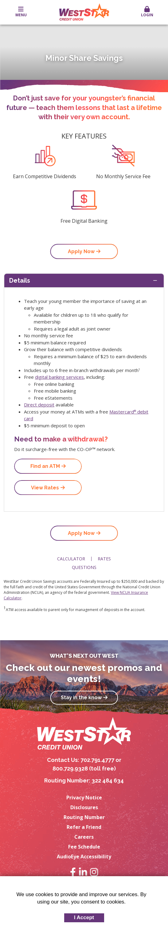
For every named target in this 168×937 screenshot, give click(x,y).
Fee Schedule (84, 846)
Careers (84, 836)
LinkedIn (83, 872)
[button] (147, 12)
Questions (84, 567)
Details (19, 280)
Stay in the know (81, 697)
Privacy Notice (84, 797)
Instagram (94, 872)
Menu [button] (21, 12)
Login (147, 12)
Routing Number (84, 817)
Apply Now (81, 251)
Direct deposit (39, 405)
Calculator (71, 559)
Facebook (73, 872)
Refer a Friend (84, 827)
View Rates (45, 488)
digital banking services (59, 377)
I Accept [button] (84, 917)
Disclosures (84, 807)
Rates (104, 559)
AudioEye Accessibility (84, 856)
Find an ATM (45, 466)
